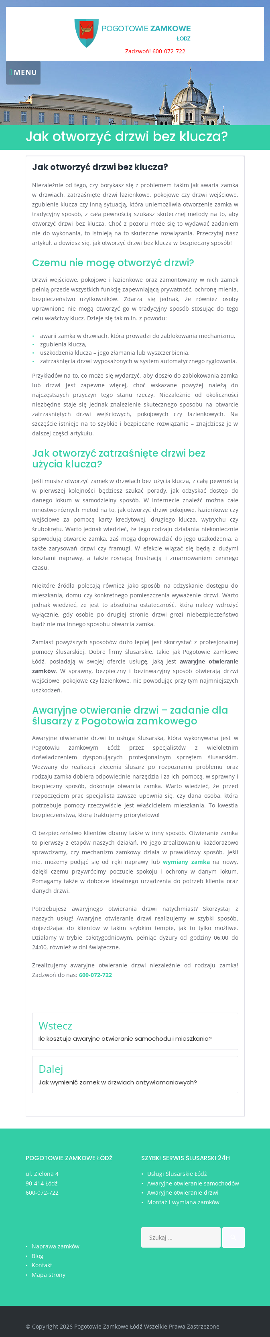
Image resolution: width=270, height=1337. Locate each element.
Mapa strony (48, 1274)
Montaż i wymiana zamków (183, 1202)
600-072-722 (42, 1192)
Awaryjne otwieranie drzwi (183, 1192)
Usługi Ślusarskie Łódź (177, 1173)
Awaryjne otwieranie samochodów (193, 1183)
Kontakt (42, 1265)
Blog (37, 1256)
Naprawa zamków (55, 1246)
